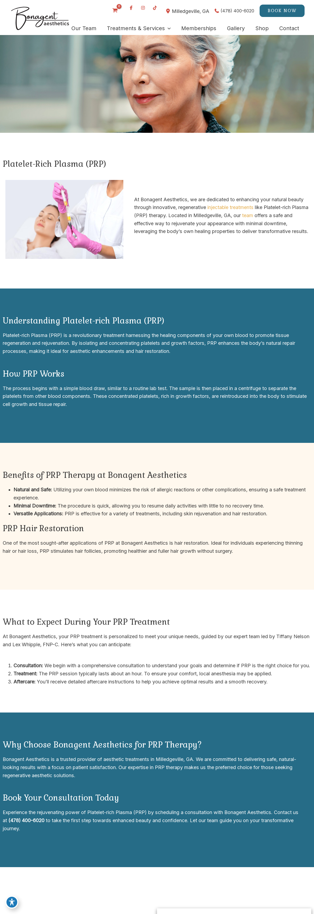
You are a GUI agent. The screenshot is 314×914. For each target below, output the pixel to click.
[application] (166, 28)
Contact (281, 812)
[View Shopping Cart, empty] (115, 10)
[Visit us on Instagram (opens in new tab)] (142, 7)
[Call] (234, 10)
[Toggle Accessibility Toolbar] (11, 902)
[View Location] (168, 11)
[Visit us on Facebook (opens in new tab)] (130, 7)
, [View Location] (190, 11)
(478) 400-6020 (26, 820)
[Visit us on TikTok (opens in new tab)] (154, 7)
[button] (282, 11)
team (247, 215)
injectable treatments (230, 207)
